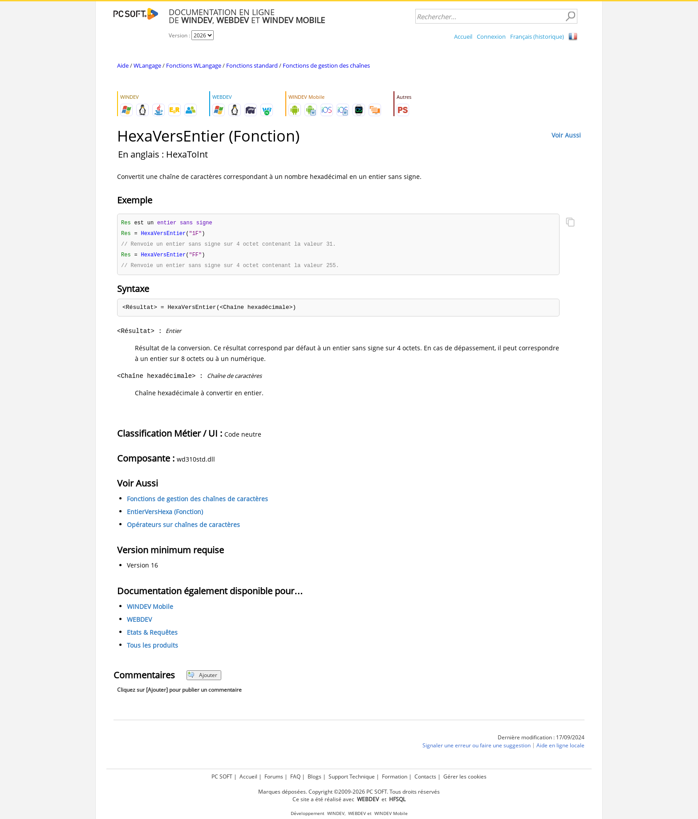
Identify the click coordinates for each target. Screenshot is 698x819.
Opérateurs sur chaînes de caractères (183, 527)
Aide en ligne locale (560, 747)
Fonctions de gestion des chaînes (326, 65)
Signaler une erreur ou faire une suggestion (476, 747)
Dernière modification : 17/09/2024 (541, 739)
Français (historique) (537, 36)
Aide (123, 65)
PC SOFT (221, 776)
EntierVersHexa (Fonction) (165, 514)
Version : (180, 35)
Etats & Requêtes (152, 634)
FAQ (295, 776)
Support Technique (352, 776)
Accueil (463, 36)
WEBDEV (139, 621)
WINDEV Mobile (150, 608)
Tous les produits (152, 647)
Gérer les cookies (465, 776)
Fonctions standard (252, 65)
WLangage (147, 65)
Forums (273, 776)
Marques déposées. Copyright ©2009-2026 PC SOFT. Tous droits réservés (349, 791)
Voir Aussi (566, 135)
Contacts (425, 776)
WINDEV (336, 813)
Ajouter (202, 677)
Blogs (314, 776)
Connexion (491, 36)
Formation (394, 776)
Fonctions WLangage (193, 65)
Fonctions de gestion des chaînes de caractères (197, 501)
